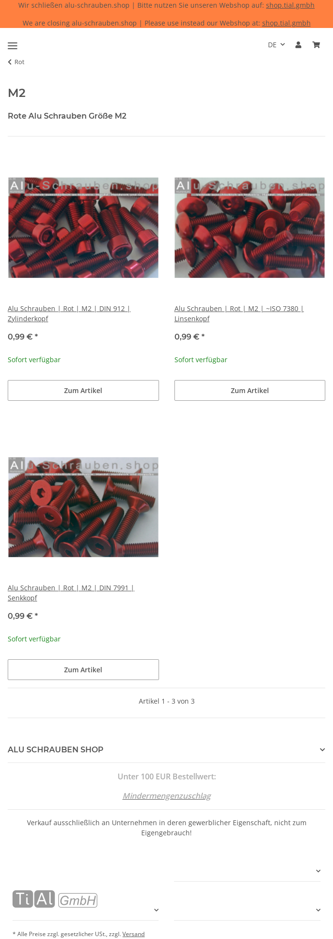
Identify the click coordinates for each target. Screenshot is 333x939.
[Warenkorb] (316, 45)
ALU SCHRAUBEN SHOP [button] (56, 749)
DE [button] (272, 44)
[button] (298, 45)
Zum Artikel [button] (83, 390)
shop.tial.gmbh (290, 5)
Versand (133, 934)
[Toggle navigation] (12, 42)
